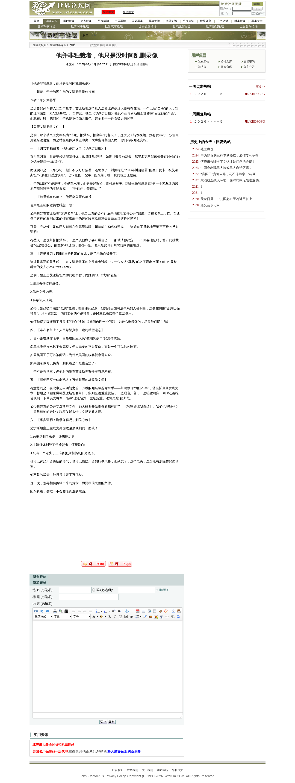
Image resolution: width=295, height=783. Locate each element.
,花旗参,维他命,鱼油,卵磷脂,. (87, 751)
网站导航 (162, 770)
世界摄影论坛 (147, 26)
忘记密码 (249, 61)
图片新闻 (103, 21)
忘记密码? (258, 13)
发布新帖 (203, 61)
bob (93, 35)
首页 (36, 21)
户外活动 (222, 21)
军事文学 (257, 21)
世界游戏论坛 (215, 26)
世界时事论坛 (80, 26)
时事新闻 (239, 21)
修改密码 (226, 66)
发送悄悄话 (141, 64)
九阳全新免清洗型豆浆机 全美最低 (102, 45)
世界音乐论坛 (249, 26)
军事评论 (154, 21)
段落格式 (40, 616)
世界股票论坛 (181, 26)
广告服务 (117, 770)
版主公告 (249, 66)
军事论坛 (51, 21)
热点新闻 (85, 21)
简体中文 (108, 12)
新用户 (257, 4)
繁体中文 (128, 12)
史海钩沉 (188, 21)
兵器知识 (171, 21)
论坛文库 (226, 61)
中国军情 (120, 21)
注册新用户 (162, 590)
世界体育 (205, 21)
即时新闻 (68, 21)
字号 (76, 616)
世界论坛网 (40, 45)
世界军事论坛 (46, 26)
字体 (57, 616)
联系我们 (132, 770)
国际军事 (137, 21)
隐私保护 (177, 770)
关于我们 (147, 770)
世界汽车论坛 (114, 26)
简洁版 (202, 66)
